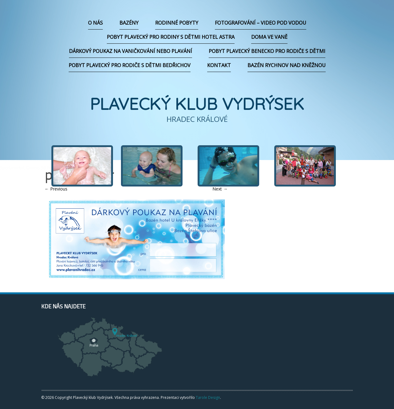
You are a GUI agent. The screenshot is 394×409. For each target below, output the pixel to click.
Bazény (129, 22)
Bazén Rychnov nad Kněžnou (286, 65)
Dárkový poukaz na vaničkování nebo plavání (130, 51)
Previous (56, 189)
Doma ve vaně (269, 37)
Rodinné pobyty (176, 22)
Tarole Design (208, 397)
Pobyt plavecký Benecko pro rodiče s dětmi (267, 51)
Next (219, 189)
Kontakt (219, 65)
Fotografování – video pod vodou (260, 22)
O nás (95, 22)
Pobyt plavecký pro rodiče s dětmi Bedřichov (130, 65)
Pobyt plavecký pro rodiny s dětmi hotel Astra (171, 37)
